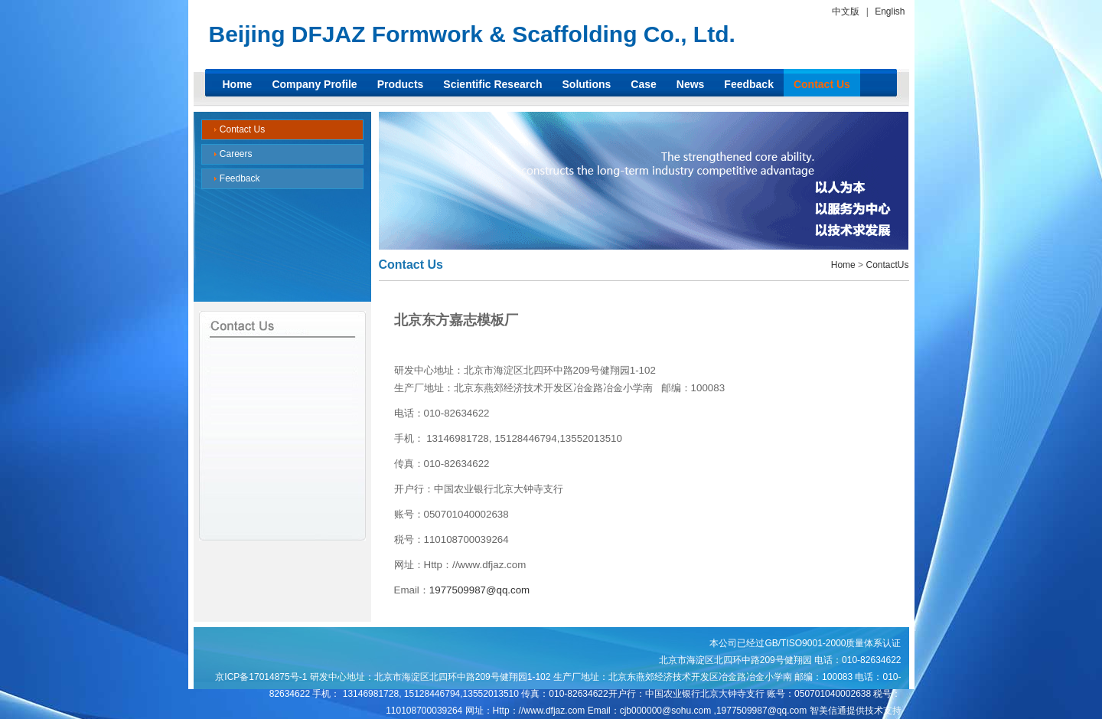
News (691, 84)
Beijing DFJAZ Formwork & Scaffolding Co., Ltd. (472, 34)
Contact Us (822, 84)
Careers (233, 154)
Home (238, 84)
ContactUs (887, 265)
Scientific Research (492, 84)
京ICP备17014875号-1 (261, 677)
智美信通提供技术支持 (855, 710)
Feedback (749, 84)
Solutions (586, 84)
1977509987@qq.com (479, 590)
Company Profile (314, 84)
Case (643, 84)
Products (400, 84)
